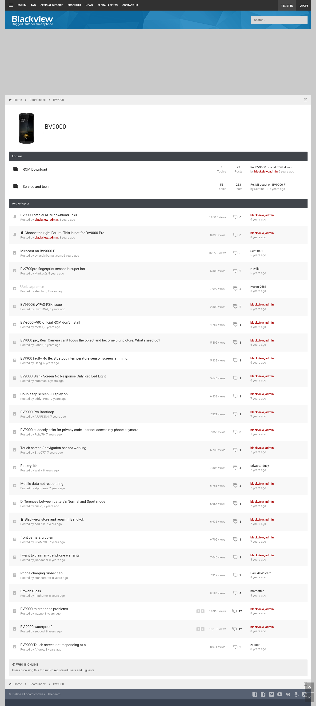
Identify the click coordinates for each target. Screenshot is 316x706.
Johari (39, 345)
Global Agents (107, 5)
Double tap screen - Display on (44, 394)
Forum (22, 5)
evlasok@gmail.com (48, 255)
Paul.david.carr (260, 573)
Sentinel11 (261, 189)
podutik (40, 524)
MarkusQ (41, 273)
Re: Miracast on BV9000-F (267, 184)
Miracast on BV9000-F (37, 251)
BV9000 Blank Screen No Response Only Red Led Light (63, 376)
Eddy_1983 (42, 398)
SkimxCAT (41, 309)
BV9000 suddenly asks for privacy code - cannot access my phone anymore (79, 430)
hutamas (41, 381)
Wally (38, 470)
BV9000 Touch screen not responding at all (54, 645)
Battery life (28, 466)
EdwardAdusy (259, 465)
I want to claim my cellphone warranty (50, 555)
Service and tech (36, 186)
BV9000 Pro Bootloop (37, 412)
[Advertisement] (158, 62)
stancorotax (43, 578)
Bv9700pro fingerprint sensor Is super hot (52, 269)
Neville (255, 269)
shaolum (40, 291)
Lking (38, 363)
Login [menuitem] (304, 5)
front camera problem (37, 537)
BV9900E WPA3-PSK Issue (41, 304)
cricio (38, 506)
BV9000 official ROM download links (48, 215)
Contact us (130, 5)
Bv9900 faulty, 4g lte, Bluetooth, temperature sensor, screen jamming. (74, 358)
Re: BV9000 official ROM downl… (272, 167)
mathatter (41, 595)
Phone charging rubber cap (41, 573)
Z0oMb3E (41, 542)
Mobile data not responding (42, 484)
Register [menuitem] (287, 5)
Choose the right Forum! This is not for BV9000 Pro (64, 233)
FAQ (33, 5)
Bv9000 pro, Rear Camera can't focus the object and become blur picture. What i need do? (90, 340)
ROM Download (35, 169)
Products (74, 5)
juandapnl (41, 560)
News (89, 5)
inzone (39, 613)
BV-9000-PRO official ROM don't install (50, 322)
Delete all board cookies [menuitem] (27, 694)
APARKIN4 (42, 416)
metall (39, 327)
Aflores (39, 649)
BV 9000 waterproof (36, 627)
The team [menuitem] (54, 694)
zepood (40, 631)
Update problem (32, 287)
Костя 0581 (258, 286)
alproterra (41, 488)
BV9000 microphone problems (44, 609)
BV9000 (55, 126)
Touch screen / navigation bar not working (53, 448)
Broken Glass (30, 591)
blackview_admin (266, 171)
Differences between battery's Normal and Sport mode (62, 501)
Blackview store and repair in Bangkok (54, 519)
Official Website (51, 5)
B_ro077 (40, 452)
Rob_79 (40, 434)
